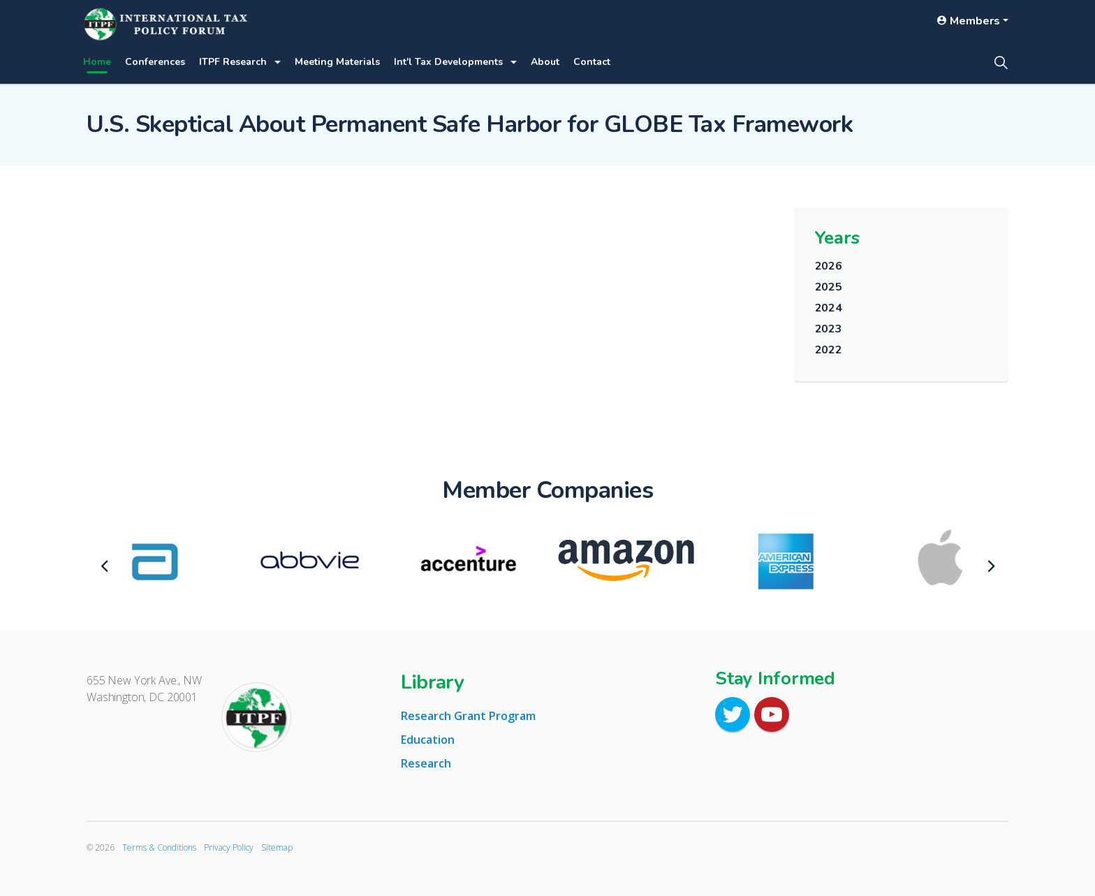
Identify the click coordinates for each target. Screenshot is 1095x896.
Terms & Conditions (159, 847)
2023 (828, 329)
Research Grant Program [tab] (468, 716)
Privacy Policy (228, 847)
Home (97, 61)
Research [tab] (426, 763)
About (545, 61)
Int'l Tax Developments (448, 61)
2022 (828, 350)
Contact (591, 61)
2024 (828, 308)
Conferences (155, 61)
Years (837, 238)
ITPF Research (233, 61)
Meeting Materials (337, 61)
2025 (828, 287)
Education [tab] (428, 739)
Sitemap (277, 847)
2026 (828, 266)
